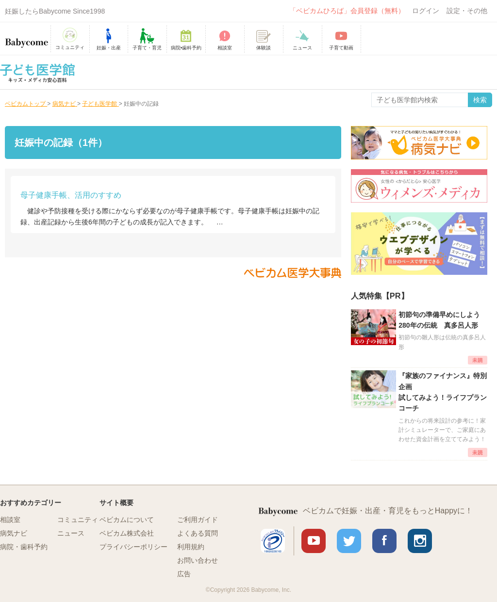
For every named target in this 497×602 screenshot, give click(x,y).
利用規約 (190, 547)
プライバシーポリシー (133, 547)
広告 (184, 574)
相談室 (10, 519)
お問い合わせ (197, 560)
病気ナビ (13, 533)
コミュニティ (77, 519)
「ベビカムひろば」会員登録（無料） (347, 11)
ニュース (70, 533)
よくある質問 (197, 533)
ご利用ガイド (197, 519)
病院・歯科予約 (24, 547)
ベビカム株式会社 (126, 533)
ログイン (425, 11)
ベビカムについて (126, 519)
